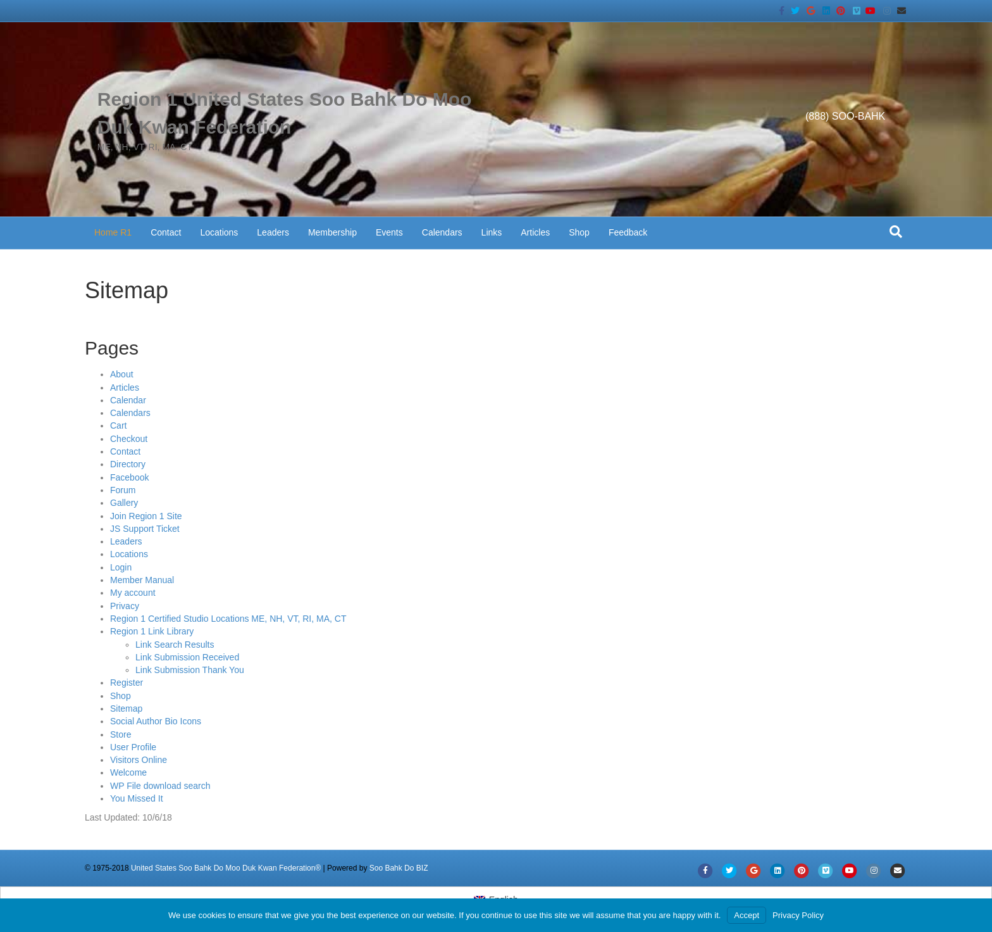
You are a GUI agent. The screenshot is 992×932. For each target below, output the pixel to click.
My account (133, 593)
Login (121, 567)
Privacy (124, 606)
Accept (746, 915)
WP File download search (160, 786)
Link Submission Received (187, 657)
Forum (122, 490)
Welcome (128, 772)
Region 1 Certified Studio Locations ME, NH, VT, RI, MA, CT (228, 619)
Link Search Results (174, 644)
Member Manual (142, 580)
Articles (535, 232)
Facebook (129, 477)
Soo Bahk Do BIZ (398, 868)
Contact (166, 232)
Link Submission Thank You (189, 670)
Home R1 (113, 232)
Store (120, 734)
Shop (579, 232)
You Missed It (136, 798)
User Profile (133, 747)
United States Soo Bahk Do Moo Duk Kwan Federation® (226, 868)
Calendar (128, 400)
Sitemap (126, 708)
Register (126, 682)
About (121, 374)
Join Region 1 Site (146, 516)
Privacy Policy (798, 915)
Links (491, 232)
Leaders (273, 232)
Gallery (124, 503)
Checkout (128, 439)
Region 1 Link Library (152, 631)
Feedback (628, 232)
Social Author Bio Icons (155, 721)
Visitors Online (138, 760)
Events (389, 232)
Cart (118, 425)
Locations (219, 232)
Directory (128, 464)
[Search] (895, 231)
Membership (332, 232)
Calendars (442, 232)
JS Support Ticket (145, 529)
